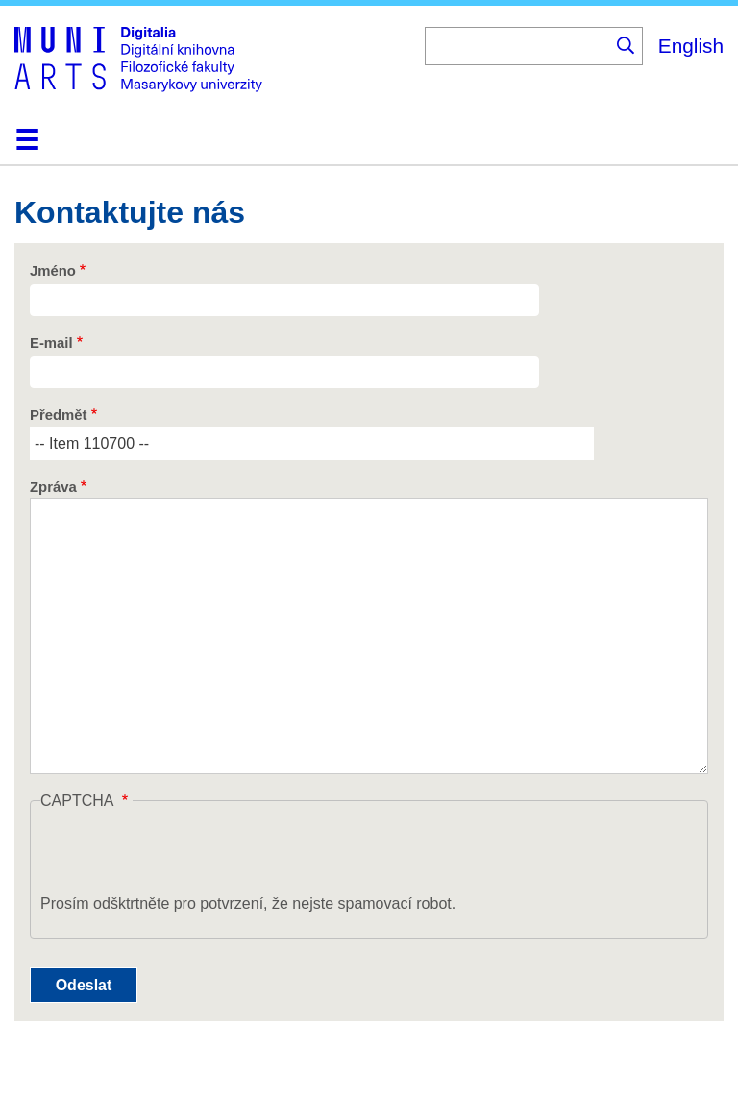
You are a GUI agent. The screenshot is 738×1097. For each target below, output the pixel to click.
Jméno (53, 271)
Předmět (58, 415)
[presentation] (186, 854)
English (691, 46)
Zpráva (53, 487)
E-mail (51, 343)
